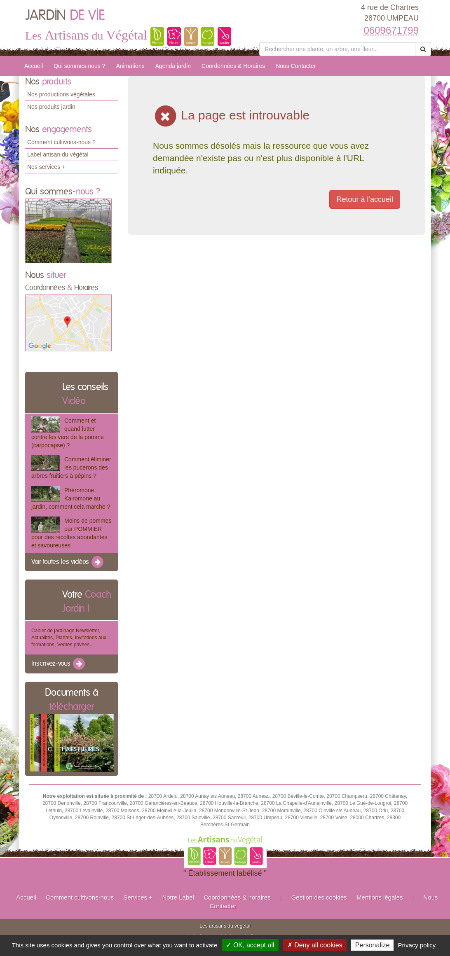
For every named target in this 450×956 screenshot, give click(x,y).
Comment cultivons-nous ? (61, 142)
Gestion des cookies (319, 897)
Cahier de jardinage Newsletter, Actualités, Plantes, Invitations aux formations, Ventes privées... (68, 637)
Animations (130, 66)
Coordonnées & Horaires (233, 66)
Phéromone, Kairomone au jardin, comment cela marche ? (70, 498)
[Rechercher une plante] (337, 49)
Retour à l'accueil (364, 199)
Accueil (33, 66)
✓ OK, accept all (250, 945)
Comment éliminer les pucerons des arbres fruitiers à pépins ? (71, 467)
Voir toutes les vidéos (68, 562)
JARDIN (65, 16)
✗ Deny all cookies (314, 945)
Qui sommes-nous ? (79, 66)
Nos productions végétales (61, 94)
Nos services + (46, 167)
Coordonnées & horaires (237, 897)
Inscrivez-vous (58, 664)
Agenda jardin (173, 66)
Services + (138, 897)
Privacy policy (417, 945)
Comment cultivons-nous (80, 897)
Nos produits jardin (51, 106)
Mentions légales (379, 897)
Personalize (372, 945)
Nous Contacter (296, 66)
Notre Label (178, 897)
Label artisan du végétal (58, 154)
